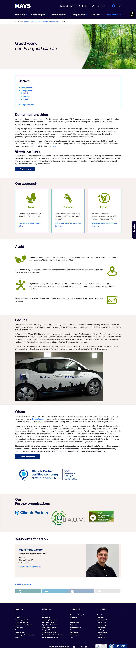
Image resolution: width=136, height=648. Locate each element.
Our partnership (27, 104)
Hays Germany (43, 21)
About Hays (34, 21)
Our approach (26, 90)
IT (70, 630)
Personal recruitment (48, 622)
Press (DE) (18, 637)
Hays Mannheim (102, 632)
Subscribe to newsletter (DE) (23, 625)
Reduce (26, 96)
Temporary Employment (49, 620)
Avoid (25, 93)
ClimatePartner (38, 419)
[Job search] (79, 6)
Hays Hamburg (101, 625)
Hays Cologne (101, 630)
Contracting (46, 617)
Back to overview (24, 584)
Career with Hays (66, 6)
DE (99, 6)
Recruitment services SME (50, 637)
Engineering (73, 617)
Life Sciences (74, 632)
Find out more (25, 169)
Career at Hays (20, 632)
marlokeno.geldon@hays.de (29, 566)
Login (116, 6)
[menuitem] (21, 14)
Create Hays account (21, 620)
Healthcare (73, 625)
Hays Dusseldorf (102, 620)
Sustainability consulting (49, 632)
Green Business (74, 622)
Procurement (74, 635)
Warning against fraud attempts (24, 635)
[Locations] (93, 6)
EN (104, 6)
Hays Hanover (101, 627)
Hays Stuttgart (101, 637)
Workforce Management (49, 627)
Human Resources (75, 627)
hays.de (26, 21)
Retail (71, 637)
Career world (19, 630)
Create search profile (21, 622)
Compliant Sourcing (48, 630)
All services (45, 615)
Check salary (19, 627)
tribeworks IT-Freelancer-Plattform (53, 635)
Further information (27, 457)
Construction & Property (77, 615)
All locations (100, 615)
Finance (72, 620)
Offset (25, 99)
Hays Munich (101, 635)
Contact (17, 617)
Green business (27, 87)
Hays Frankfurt (101, 622)
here (54, 146)
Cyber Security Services (49, 625)
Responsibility (54, 21)
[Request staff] (86, 6)
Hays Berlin (100, 617)
